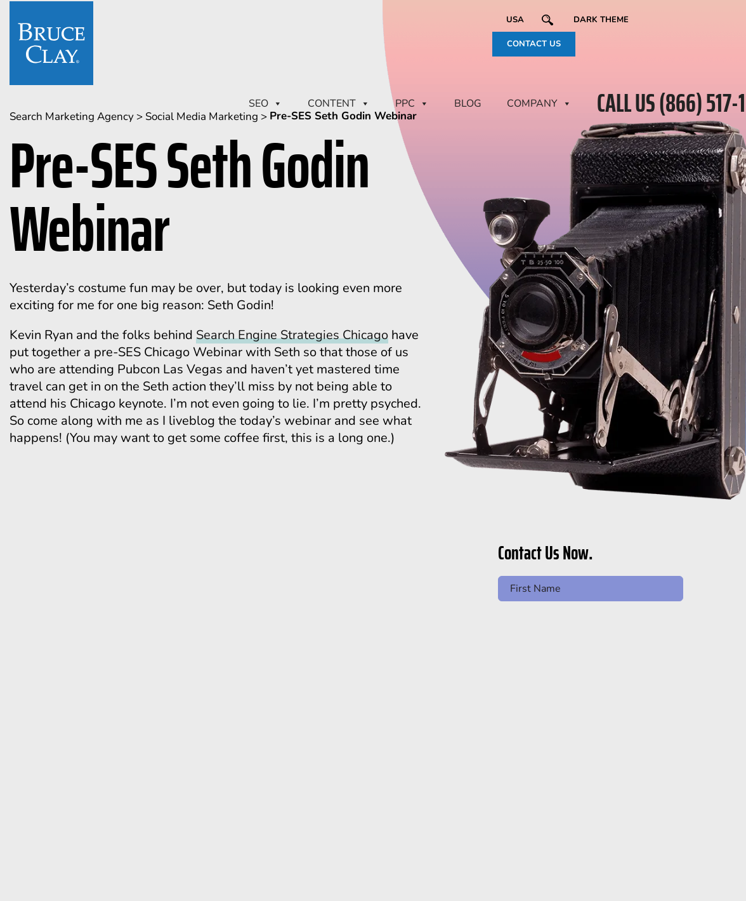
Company (539, 103)
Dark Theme (601, 19)
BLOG (467, 103)
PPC (412, 103)
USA (515, 19)
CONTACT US (534, 44)
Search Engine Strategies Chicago (292, 335)
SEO (265, 103)
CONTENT (339, 103)
